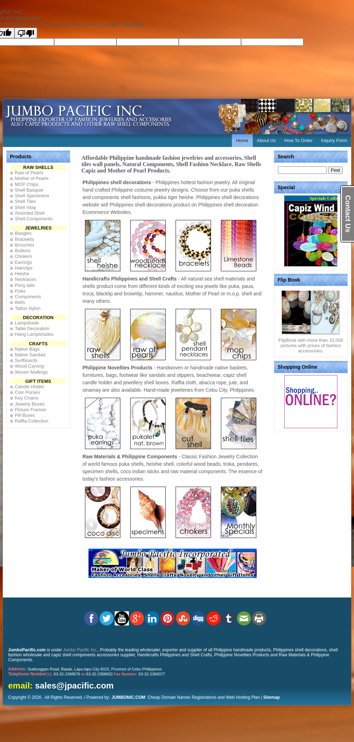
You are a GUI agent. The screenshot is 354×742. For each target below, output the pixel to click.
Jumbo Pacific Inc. (80, 649)
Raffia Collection (31, 421)
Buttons (22, 250)
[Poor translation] (26, 33)
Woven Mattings (31, 372)
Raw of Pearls (29, 172)
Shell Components (33, 218)
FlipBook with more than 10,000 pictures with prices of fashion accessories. (311, 343)
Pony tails (25, 285)
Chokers (23, 256)
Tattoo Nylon (27, 308)
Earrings (23, 262)
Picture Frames (30, 409)
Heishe (22, 273)
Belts (20, 302)
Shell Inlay (25, 207)
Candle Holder (29, 386)
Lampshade (27, 322)
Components (28, 296)
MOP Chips (26, 184)
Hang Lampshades (34, 334)
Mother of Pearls (31, 178)
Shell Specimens (32, 195)
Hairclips (24, 268)
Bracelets (24, 239)
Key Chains (26, 398)
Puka (20, 291)
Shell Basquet (29, 190)
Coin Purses (27, 392)
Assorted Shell (30, 213)
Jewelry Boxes (30, 404)
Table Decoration (32, 328)
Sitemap (271, 697)
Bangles (23, 233)
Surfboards (26, 360)
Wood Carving (29, 366)
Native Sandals (30, 354)
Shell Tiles (25, 201)
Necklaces (25, 279)
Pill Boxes (25, 415)
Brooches (24, 245)
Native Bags (27, 349)
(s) (30, 674)
